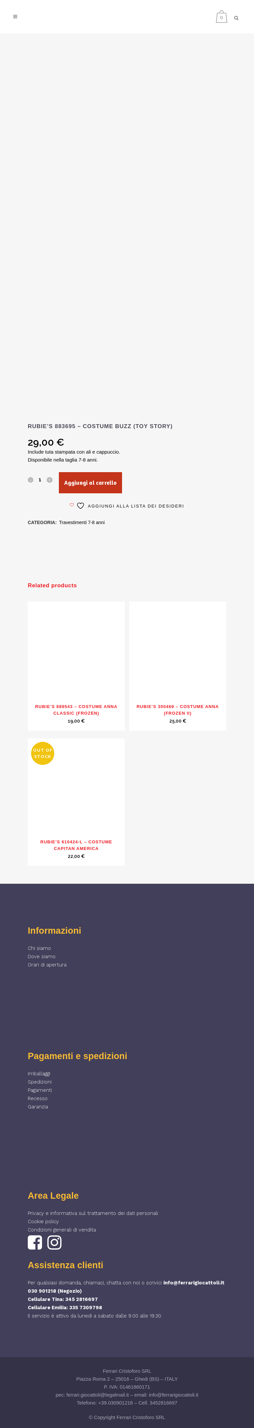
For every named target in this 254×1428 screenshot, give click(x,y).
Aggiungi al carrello (90, 482)
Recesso (38, 1098)
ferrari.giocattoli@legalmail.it (97, 1395)
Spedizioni (40, 1082)
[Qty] (40, 479)
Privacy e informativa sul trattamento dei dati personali (93, 1213)
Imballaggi (39, 1074)
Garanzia (38, 1107)
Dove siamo (42, 956)
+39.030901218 (115, 1403)
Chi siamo (39, 948)
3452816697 (163, 1403)
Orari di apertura (47, 965)
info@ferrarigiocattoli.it (194, 1283)
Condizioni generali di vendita (62, 1230)
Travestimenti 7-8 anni (82, 522)
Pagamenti (40, 1090)
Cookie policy (43, 1222)
